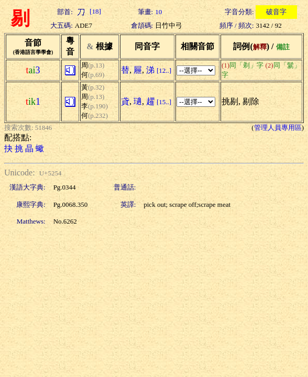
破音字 (276, 12)
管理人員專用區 (278, 127)
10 (158, 12)
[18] (88, 11)
